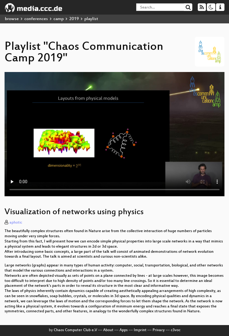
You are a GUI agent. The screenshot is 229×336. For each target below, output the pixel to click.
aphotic (15, 223)
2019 (74, 19)
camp (58, 19)
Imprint (140, 330)
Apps (124, 330)
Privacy (159, 330)
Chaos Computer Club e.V (75, 330)
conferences (36, 19)
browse (12, 19)
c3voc (175, 330)
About (108, 330)
